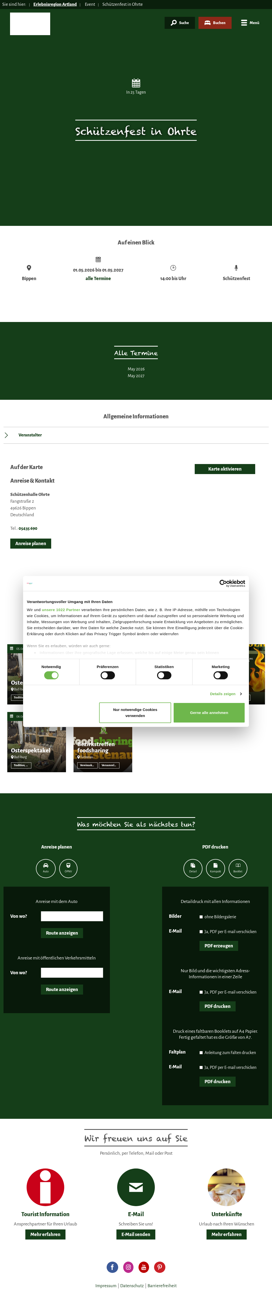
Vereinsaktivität (89, 765)
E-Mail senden (135, 1234)
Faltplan (177, 1052)
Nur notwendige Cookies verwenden (135, 712)
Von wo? (18, 916)
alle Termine (98, 278)
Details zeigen (222, 694)
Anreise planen (30, 543)
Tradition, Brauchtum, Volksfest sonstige (23, 697)
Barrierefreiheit (162, 1285)
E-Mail (175, 931)
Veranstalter (30, 435)
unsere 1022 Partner (61, 609)
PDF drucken (218, 1006)
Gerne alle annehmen (209, 712)
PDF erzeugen (219, 945)
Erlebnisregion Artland (55, 4)
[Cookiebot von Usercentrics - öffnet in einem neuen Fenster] (223, 583)
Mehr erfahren (45, 1234)
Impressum (105, 1285)
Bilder (175, 916)
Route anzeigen (62, 933)
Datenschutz (132, 1285)
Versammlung (110, 765)
